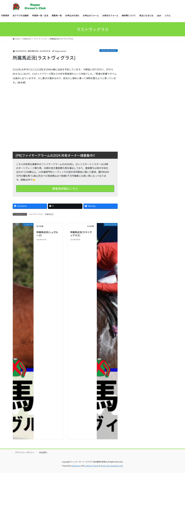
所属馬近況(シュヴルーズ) (47, 233)
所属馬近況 (49, 214)
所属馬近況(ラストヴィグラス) (81, 233)
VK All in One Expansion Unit (111, 465)
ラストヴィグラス (108, 50)
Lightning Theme (91, 465)
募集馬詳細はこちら (65, 188)
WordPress (76, 465)
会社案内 (43, 452)
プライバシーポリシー (25, 452)
